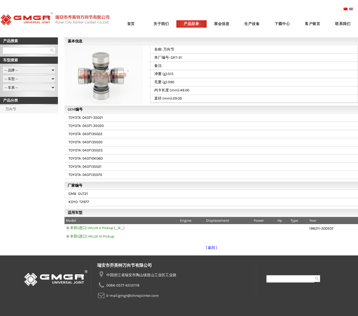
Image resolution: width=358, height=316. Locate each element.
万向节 (10, 109)
